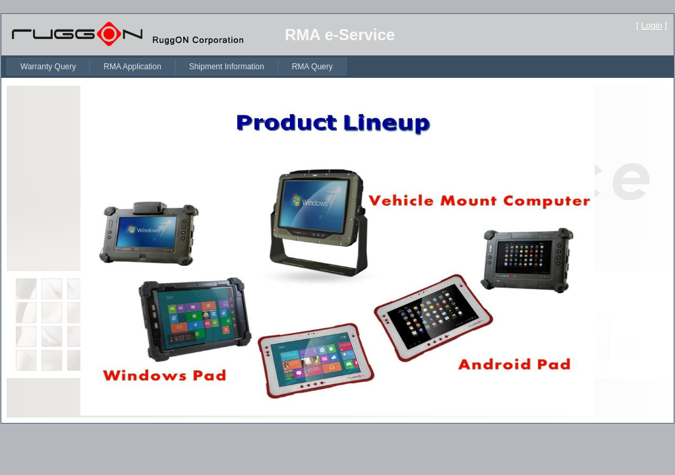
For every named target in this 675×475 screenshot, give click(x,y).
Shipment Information (226, 66)
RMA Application (132, 66)
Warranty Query (48, 66)
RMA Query (312, 66)
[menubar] (177, 66)
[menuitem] (48, 66)
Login (651, 25)
